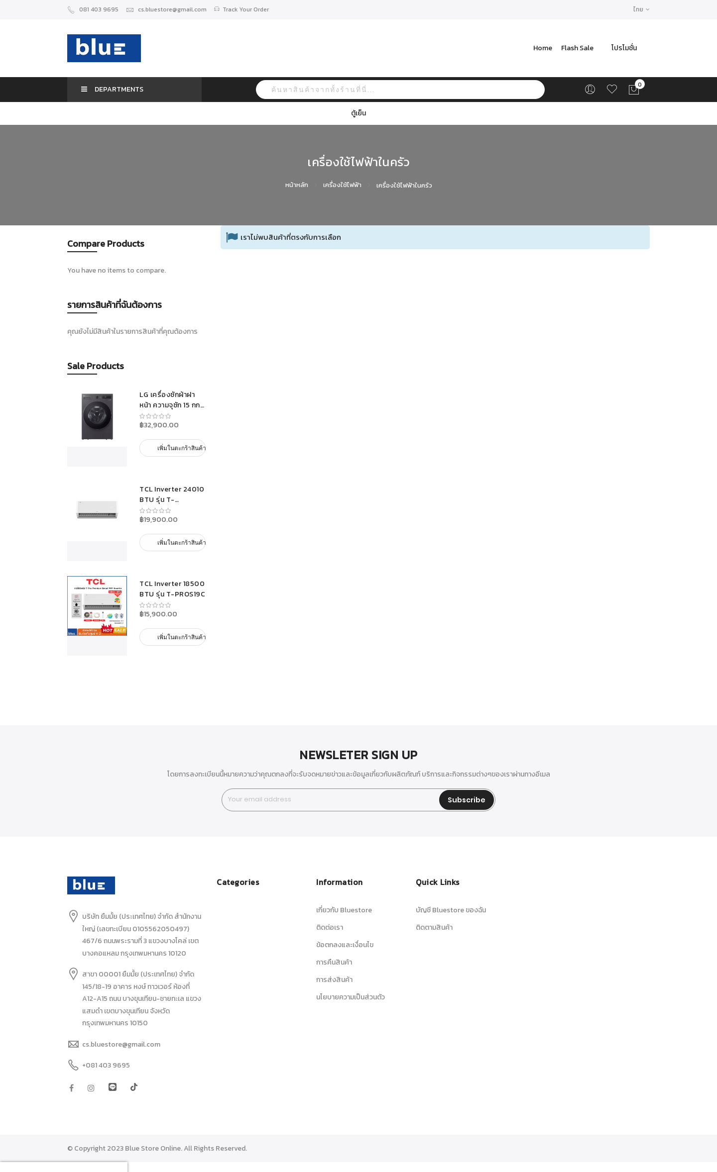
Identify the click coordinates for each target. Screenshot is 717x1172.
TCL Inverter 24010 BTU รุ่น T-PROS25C (171, 494)
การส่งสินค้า (334, 980)
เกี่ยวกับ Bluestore (344, 910)
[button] (641, 9)
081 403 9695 (93, 9)
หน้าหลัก (297, 185)
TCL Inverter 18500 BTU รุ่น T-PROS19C (172, 589)
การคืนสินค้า (334, 962)
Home (542, 48)
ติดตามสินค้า (434, 927)
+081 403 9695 (106, 1065)
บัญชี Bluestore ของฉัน (451, 910)
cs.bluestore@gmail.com (166, 9)
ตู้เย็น (358, 113)
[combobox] (400, 89)
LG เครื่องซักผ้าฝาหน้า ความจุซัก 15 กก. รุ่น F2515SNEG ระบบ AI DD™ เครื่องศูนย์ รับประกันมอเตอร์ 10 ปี (172, 400)
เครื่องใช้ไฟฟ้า (343, 185)
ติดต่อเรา (329, 927)
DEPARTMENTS (112, 89)
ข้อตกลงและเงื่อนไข (344, 945)
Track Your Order (241, 9)
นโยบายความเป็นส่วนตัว (350, 997)
